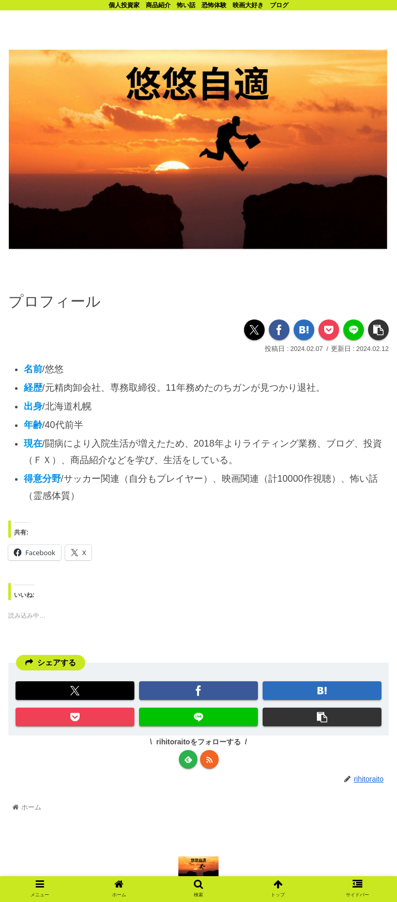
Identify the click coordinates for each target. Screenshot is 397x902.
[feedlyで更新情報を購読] (188, 759)
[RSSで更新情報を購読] (209, 759)
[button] (378, 329)
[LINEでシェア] (353, 329)
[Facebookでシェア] (279, 329)
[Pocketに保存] (328, 329)
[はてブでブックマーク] (304, 329)
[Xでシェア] (254, 329)
